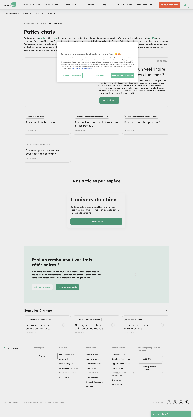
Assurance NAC (74, 4)
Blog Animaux (31, 23)
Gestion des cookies (56, 402)
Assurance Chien (32, 4)
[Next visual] (166, 310)
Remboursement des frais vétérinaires (123, 374)
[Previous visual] (158, 310)
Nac (52, 13)
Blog (106, 4)
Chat (40, 13)
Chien (27, 13)
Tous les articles (12, 13)
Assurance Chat (53, 4)
